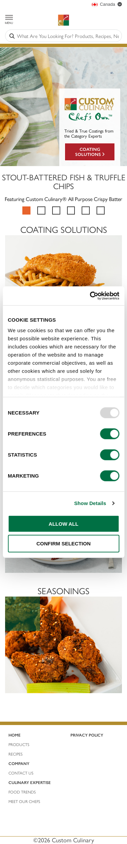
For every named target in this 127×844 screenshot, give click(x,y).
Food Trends (22, 792)
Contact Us (21, 773)
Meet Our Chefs (24, 801)
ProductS (18, 744)
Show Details (90, 503)
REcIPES (15, 754)
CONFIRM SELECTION (64, 543)
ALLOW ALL (64, 523)
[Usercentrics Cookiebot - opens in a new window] (90, 296)
